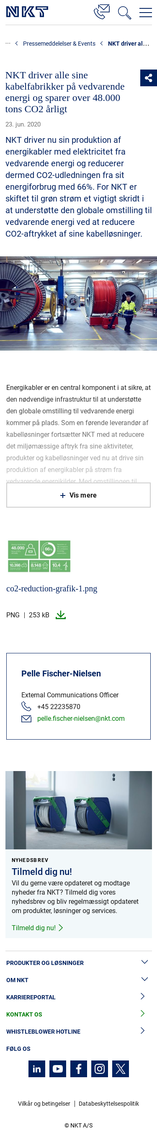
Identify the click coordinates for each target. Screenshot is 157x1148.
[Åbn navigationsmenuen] (145, 12)
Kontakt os (78, 1014)
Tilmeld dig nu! (38, 928)
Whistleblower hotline (78, 1031)
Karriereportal (78, 997)
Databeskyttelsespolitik (109, 1103)
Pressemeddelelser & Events (59, 43)
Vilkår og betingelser (44, 1103)
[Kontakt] (101, 10)
